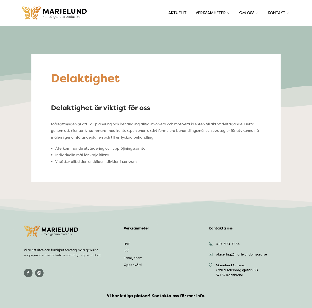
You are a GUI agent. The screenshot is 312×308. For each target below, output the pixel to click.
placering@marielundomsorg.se (241, 254)
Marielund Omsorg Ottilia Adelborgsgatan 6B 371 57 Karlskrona (237, 270)
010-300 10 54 (228, 244)
